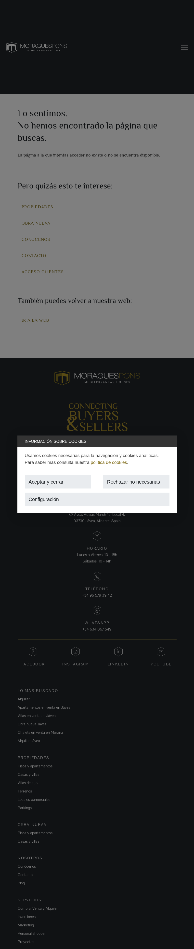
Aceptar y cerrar (46, 482)
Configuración (44, 499)
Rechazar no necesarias (133, 482)
